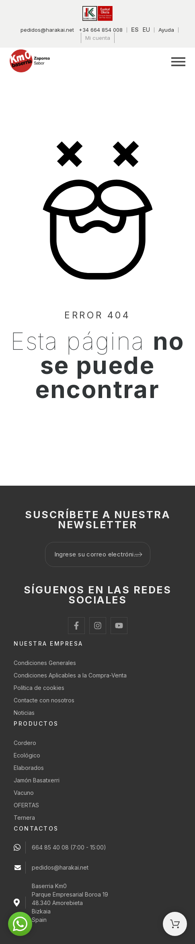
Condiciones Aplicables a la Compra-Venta (70, 675)
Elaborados (29, 767)
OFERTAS (26, 805)
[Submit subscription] (138, 554)
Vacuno (24, 792)
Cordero (25, 742)
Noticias (24, 712)
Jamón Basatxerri (37, 780)
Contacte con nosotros (44, 700)
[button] (178, 62)
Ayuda (166, 30)
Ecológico (27, 755)
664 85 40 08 (50, 847)
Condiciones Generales (45, 662)
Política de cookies (39, 687)
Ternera (24, 817)
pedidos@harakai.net (47, 30)
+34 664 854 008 (101, 30)
